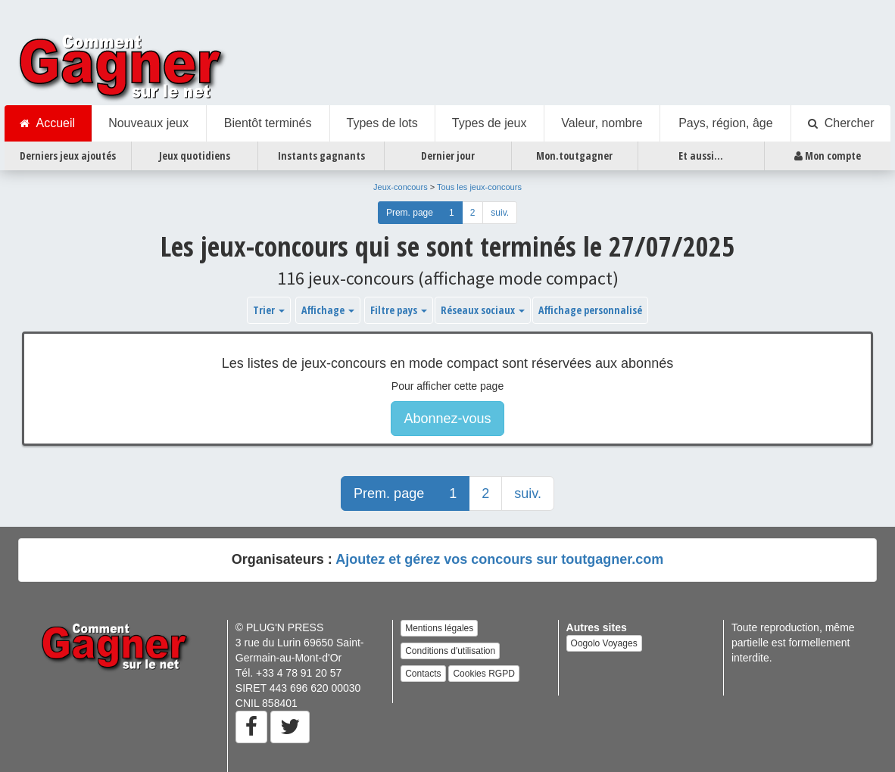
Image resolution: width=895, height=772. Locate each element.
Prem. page (409, 212)
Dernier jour (448, 155)
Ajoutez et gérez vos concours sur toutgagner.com (499, 559)
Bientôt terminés (268, 123)
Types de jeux (489, 123)
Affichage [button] (327, 310)
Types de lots (381, 123)
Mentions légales (439, 628)
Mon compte (827, 156)
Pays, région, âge (725, 123)
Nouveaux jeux (148, 123)
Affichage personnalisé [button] (590, 310)
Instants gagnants (321, 155)
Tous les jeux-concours (479, 186)
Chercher (841, 123)
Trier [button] (269, 310)
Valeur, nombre (601, 123)
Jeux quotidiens (194, 155)
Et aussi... (700, 155)
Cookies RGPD (483, 673)
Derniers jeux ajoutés (68, 155)
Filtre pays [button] (398, 310)
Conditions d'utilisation (450, 651)
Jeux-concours (400, 186)
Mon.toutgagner (574, 155)
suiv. (500, 212)
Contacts (423, 673)
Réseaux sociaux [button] (483, 310)
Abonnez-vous (447, 418)
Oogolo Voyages (604, 643)
